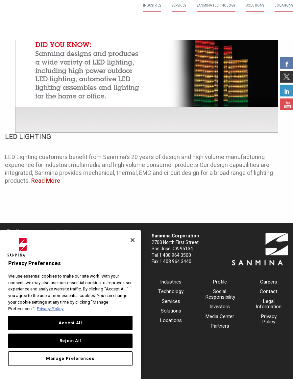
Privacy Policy (269, 319)
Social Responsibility (219, 294)
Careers (268, 281)
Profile (220, 281)
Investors (219, 306)
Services (179, 5)
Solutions (255, 5)
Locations (284, 5)
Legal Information (268, 304)
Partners (219, 326)
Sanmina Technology (216, 5)
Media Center (219, 316)
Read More (45, 180)
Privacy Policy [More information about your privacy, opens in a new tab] (50, 309)
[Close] (132, 240)
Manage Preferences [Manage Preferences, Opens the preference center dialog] (70, 358)
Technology (170, 291)
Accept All (70, 323)
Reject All (71, 341)
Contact (268, 291)
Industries (152, 5)
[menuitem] (152, 6)
